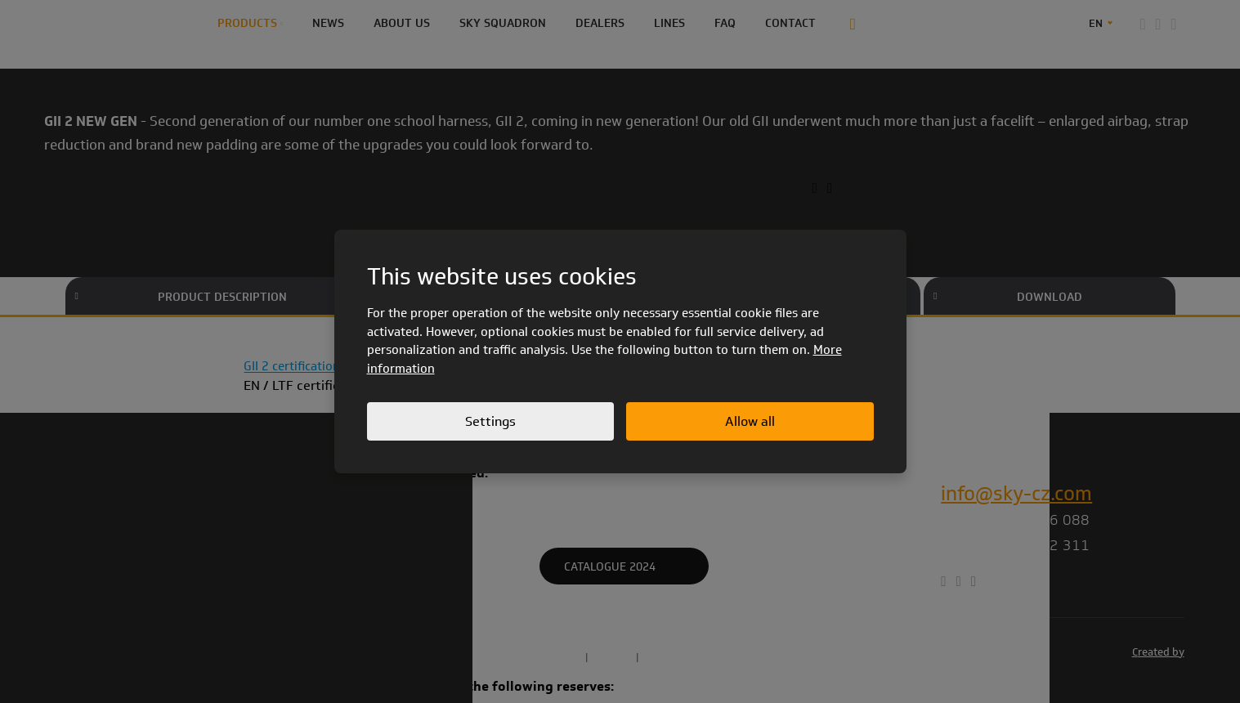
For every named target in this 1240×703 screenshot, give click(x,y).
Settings (490, 421)
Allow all (750, 421)
